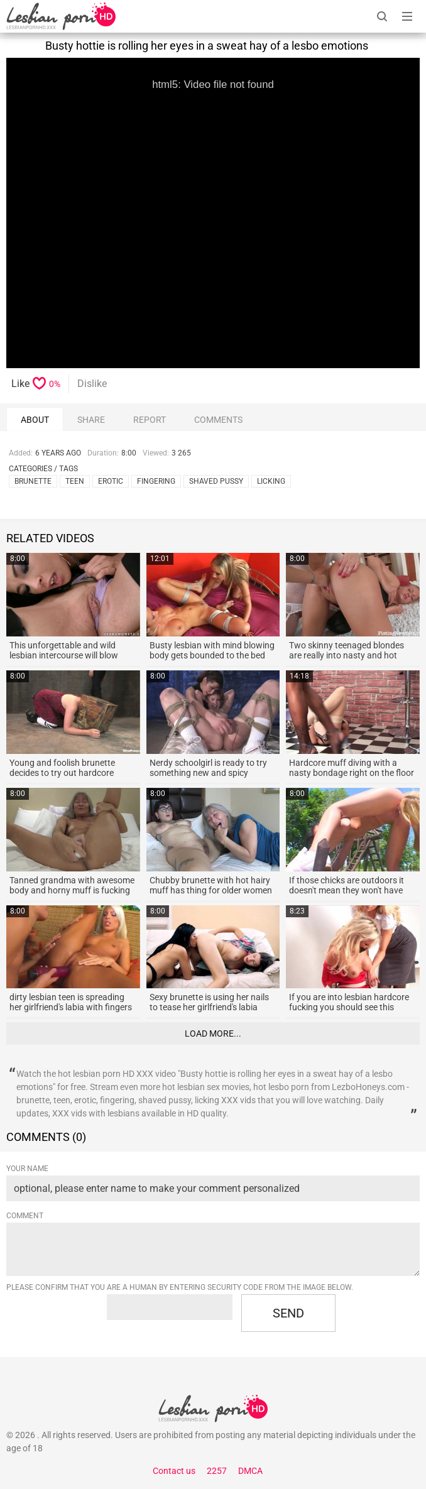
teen (74, 481)
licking (271, 481)
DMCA (250, 1471)
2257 (217, 1471)
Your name (27, 1168)
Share (91, 420)
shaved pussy (216, 481)
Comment (24, 1215)
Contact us (174, 1471)
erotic (110, 481)
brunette (33, 481)
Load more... (213, 1033)
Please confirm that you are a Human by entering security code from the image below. (179, 1287)
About (35, 420)
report (149, 420)
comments (218, 420)
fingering (156, 481)
